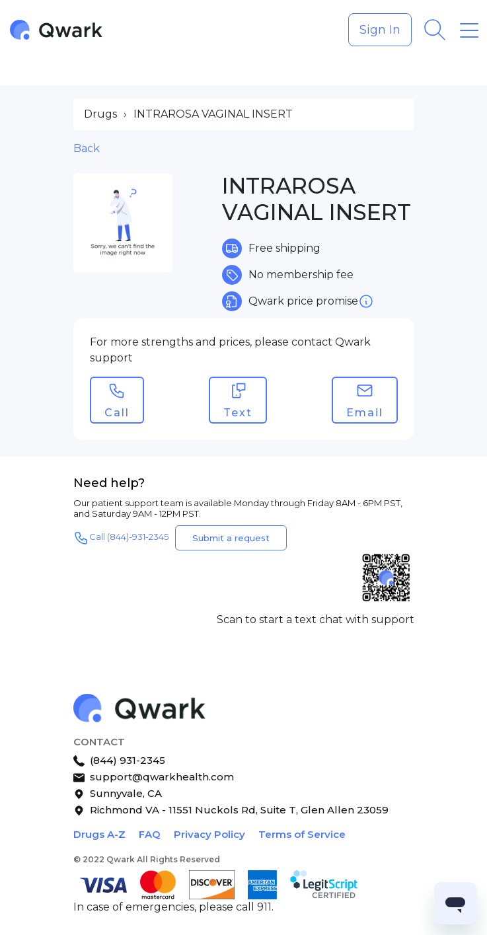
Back (86, 148)
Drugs (100, 114)
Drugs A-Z (99, 834)
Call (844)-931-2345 (121, 538)
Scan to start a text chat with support (315, 619)
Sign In (379, 29)
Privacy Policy (209, 834)
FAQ (150, 834)
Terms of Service (302, 834)
